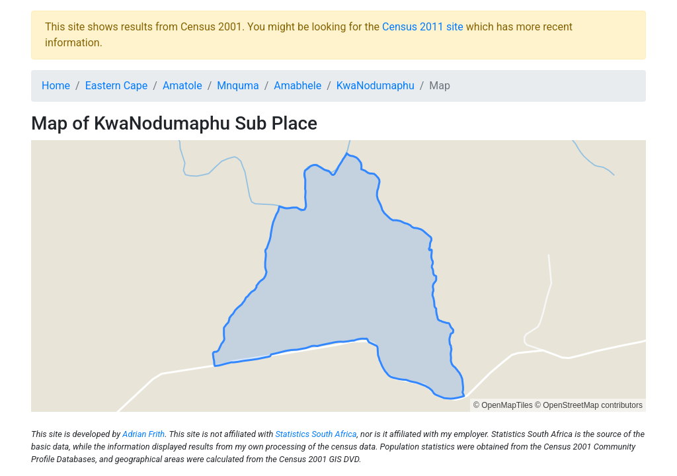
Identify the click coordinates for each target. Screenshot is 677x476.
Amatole (182, 85)
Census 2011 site (422, 26)
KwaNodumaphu (376, 85)
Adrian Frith (143, 434)
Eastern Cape (116, 85)
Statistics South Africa (315, 434)
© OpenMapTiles (503, 405)
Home (56, 85)
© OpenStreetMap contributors (589, 405)
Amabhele (297, 85)
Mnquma (238, 85)
